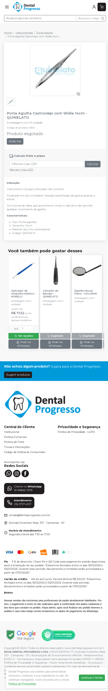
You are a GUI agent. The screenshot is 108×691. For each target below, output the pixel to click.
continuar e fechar (92, 677)
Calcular (92, 164)
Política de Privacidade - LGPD (76, 431)
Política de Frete (14, 442)
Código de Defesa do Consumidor (25, 452)
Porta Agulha (44, 32)
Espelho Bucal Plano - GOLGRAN (85, 292)
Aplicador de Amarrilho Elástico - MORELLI (23, 293)
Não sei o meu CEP (21, 169)
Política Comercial (15, 437)
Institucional (11, 431)
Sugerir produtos (18, 374)
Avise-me (15, 141)
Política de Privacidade (22, 683)
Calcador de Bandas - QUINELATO (50, 293)
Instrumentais (24, 32)
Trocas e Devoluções (17, 447)
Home (8, 32)
